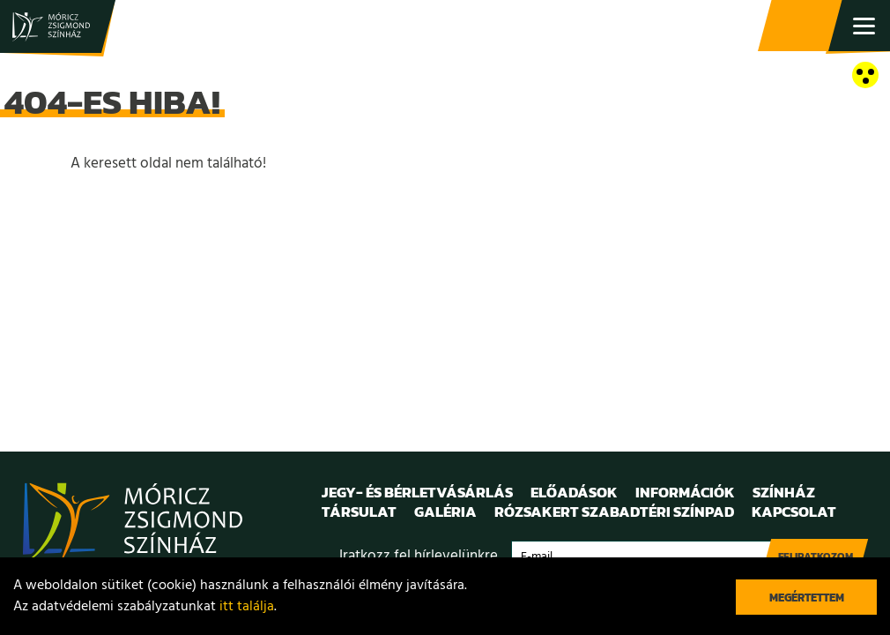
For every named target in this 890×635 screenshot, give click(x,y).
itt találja (246, 606)
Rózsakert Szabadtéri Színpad (614, 511)
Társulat (359, 511)
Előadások (574, 492)
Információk (685, 492)
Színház (784, 492)
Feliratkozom (815, 556)
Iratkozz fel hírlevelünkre (418, 556)
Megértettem (806, 597)
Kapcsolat (794, 511)
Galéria (445, 511)
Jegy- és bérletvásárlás (802, 26)
